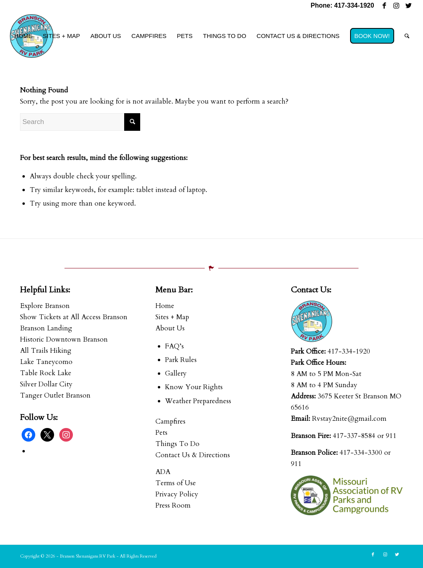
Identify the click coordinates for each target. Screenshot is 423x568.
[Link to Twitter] (409, 6)
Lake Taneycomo (46, 361)
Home (164, 305)
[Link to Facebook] (384, 6)
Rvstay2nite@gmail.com (349, 418)
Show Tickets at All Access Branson (73, 317)
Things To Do (177, 443)
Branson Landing (46, 328)
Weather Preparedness (198, 401)
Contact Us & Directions (192, 455)
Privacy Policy (176, 494)
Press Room (173, 505)
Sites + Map (172, 317)
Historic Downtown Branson (64, 339)
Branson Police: (314, 452)
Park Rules (181, 359)
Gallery (176, 373)
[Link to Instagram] (396, 6)
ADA (162, 471)
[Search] (407, 36)
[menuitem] (23, 36)
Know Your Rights (194, 387)
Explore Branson (45, 305)
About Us (170, 328)
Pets (161, 432)
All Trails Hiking (45, 350)
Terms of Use (175, 483)
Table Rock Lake (45, 373)
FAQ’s (174, 346)
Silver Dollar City (46, 384)
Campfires (170, 421)
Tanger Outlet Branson (55, 395)
